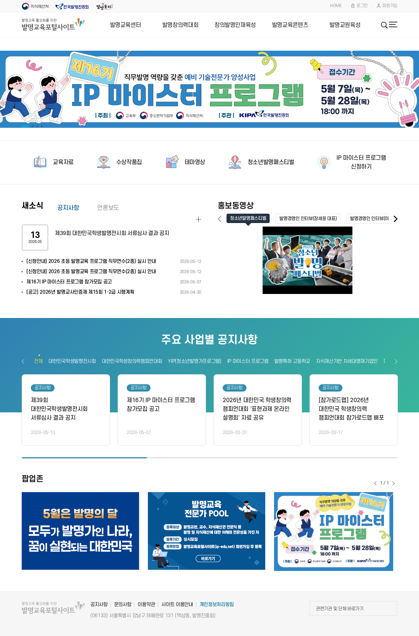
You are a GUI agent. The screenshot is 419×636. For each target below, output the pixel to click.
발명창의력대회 (180, 25)
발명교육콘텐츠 (290, 25)
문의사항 (122, 604)
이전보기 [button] (23, 361)
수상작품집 (129, 162)
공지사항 (68, 208)
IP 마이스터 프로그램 (247, 361)
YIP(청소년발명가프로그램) (194, 361)
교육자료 (63, 162)
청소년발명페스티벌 (271, 162)
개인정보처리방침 (217, 604)
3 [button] (334, 458)
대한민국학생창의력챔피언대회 (132, 361)
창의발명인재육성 (235, 25)
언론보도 (108, 208)
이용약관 (146, 604)
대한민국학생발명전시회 (72, 361)
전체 (38, 361)
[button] (395, 219)
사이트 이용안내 (177, 604)
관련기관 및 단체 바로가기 (340, 608)
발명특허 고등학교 (292, 361)
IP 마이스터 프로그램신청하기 (361, 162)
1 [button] (84, 458)
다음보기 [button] (396, 361)
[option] (209, 89)
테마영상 (195, 162)
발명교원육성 (345, 25)
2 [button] (209, 458)
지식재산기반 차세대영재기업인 (347, 361)
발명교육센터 (125, 25)
